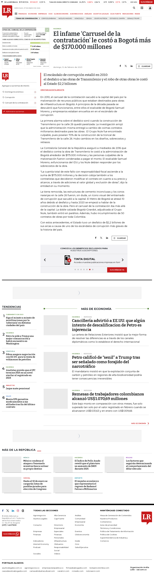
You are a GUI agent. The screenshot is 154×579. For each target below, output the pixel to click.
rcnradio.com (77, 571)
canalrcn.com (63, 571)
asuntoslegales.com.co (12, 568)
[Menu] (16, 13)
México (26, 458)
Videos (57, 554)
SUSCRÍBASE (147, 2)
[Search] (134, 8)
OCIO (50, 14)
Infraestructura (60, 541)
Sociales (37, 554)
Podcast (36, 547)
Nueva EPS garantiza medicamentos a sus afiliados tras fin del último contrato (20, 403)
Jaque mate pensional (18, 388)
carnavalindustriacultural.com (42, 571)
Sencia (89, 18)
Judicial (26, 478)
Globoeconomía (82, 534)
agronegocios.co (32, 568)
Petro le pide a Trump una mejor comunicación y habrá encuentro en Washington (20, 340)
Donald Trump (133, 18)
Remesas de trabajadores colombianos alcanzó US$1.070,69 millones (108, 396)
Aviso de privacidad (108, 525)
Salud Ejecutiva (81, 547)
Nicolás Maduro (65, 18)
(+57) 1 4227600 (9, 525)
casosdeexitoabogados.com (14, 571)
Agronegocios (39, 515)
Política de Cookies (108, 534)
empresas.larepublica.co (52, 568)
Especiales (58, 531)
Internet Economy (41, 544)
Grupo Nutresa (100, 18)
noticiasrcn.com (93, 571)
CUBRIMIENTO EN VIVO (14, 314)
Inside (77, 541)
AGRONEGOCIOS (76, 14)
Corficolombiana (49, 18)
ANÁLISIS (88, 14)
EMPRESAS (42, 14)
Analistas (10, 385)
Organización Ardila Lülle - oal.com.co (139, 568)
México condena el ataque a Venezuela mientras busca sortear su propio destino (35, 465)
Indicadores (38, 541)
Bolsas (129, 458)
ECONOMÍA (32, 14)
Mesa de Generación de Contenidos (115, 515)
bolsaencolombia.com (99, 568)
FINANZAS (22, 14)
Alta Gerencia (60, 515)
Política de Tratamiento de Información (117, 531)
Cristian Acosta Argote (52, 90)
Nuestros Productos (108, 519)
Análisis (78, 515)
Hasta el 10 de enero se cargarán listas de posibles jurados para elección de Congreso (35, 485)
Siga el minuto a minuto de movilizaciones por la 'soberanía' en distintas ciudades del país (20, 322)
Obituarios (58, 544)
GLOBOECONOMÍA (61, 14)
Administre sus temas (13, 111)
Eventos (78, 531)
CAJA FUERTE (115, 14)
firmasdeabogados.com (76, 568)
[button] (44, 260)
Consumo (37, 525)
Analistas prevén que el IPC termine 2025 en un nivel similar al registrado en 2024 (20, 374)
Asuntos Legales (40, 519)
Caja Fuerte (59, 519)
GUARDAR (144, 66)
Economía (79, 525)
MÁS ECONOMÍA (138, 423)
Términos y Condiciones (110, 528)
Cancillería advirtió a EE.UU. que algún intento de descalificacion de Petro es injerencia (108, 325)
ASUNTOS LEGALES (101, 14)
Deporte (78, 478)
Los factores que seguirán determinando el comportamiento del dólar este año (139, 465)
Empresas (37, 531)
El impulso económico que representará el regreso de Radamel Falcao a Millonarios (87, 485)
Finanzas (37, 534)
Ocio (77, 544)
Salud (8, 396)
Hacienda (10, 333)
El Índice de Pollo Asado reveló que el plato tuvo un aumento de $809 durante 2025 (87, 465)
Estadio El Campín (117, 18)
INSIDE (137, 14)
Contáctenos (105, 522)
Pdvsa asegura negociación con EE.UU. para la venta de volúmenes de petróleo (20, 357)
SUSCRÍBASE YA (117, 270)
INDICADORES (127, 14)
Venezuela (79, 18)
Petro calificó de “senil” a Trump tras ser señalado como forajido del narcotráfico (106, 362)
